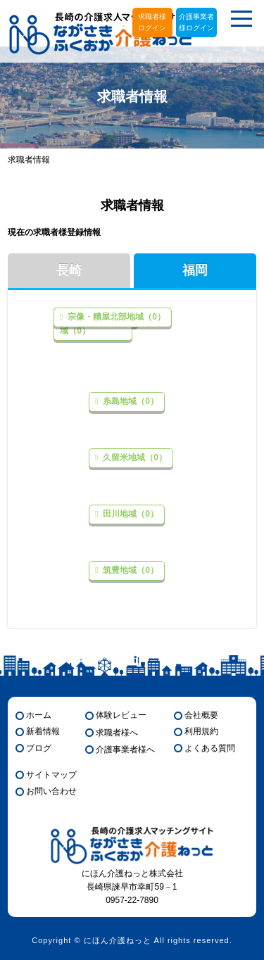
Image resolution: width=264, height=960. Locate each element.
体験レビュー (121, 715)
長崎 (69, 270)
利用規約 (201, 731)
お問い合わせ (51, 791)
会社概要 (201, 715)
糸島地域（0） (129, 401)
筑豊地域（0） (129, 570)
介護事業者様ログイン (196, 22)
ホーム (38, 715)
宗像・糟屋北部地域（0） (115, 317)
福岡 (195, 270)
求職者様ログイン (152, 22)
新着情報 (43, 731)
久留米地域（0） (134, 457)
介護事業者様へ (125, 749)
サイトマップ (51, 775)
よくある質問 (209, 748)
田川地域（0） (129, 514)
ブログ (38, 748)
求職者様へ (117, 733)
